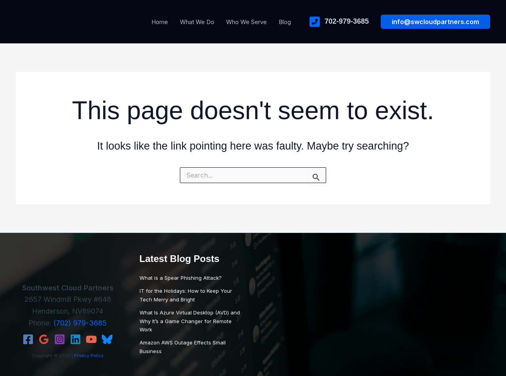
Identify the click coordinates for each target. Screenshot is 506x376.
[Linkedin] (75, 339)
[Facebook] (28, 339)
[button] (435, 22)
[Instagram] (59, 339)
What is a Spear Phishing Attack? (181, 278)
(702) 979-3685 (80, 323)
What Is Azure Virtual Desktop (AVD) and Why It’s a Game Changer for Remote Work (190, 321)
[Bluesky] (107, 339)
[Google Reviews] (43, 339)
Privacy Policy (89, 355)
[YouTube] (91, 339)
